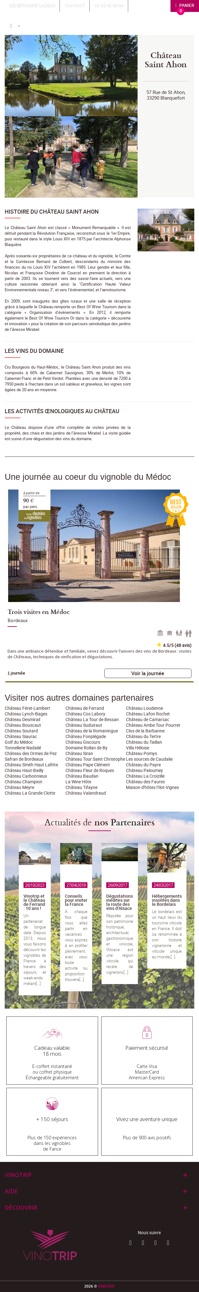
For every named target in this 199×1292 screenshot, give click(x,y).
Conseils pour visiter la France (76, 900)
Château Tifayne (81, 787)
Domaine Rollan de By (86, 748)
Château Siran (79, 753)
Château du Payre (143, 765)
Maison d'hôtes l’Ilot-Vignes (152, 787)
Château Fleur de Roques (89, 770)
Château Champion (23, 782)
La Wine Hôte (78, 782)
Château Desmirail (22, 719)
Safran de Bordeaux (24, 759)
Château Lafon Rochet (148, 714)
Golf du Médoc (19, 742)
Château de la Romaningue (91, 731)
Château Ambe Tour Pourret (153, 725)
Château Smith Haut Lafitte (31, 765)
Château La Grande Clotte (30, 793)
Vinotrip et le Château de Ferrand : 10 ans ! (34, 902)
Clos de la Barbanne (145, 731)
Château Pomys (141, 753)
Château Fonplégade (85, 736)
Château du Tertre (143, 736)
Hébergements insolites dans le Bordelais (167, 900)
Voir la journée (147, 673)
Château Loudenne (144, 708)
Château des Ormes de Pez (31, 753)
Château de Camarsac (147, 719)
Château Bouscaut (23, 725)
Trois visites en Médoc (39, 611)
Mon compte (151, 5)
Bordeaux (18, 620)
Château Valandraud (85, 793)
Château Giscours (82, 742)
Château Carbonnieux (26, 776)
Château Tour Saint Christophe (95, 759)
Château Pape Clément (87, 765)
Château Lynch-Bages (26, 714)
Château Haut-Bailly (24, 770)
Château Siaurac (21, 736)
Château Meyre (19, 787)
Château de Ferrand (84, 708)
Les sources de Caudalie (149, 759)
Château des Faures (145, 782)
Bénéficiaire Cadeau (32, 5)
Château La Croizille (145, 776)
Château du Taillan (144, 742)
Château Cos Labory (85, 714)
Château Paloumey (144, 770)
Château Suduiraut (83, 725)
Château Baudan (81, 776)
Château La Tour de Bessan (92, 719)
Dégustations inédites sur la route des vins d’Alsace (119, 902)
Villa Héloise (137, 748)
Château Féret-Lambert (27, 708)
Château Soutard (21, 731)
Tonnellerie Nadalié (23, 748)
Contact (75, 5)
